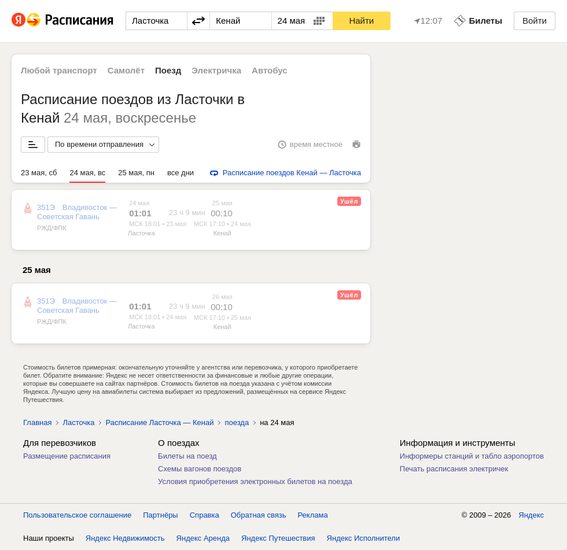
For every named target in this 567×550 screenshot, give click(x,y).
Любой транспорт (59, 70)
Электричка (216, 70)
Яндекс (531, 515)
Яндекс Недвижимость (125, 538)
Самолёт (126, 70)
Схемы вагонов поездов (199, 468)
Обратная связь (258, 515)
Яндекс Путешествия (278, 538)
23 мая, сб (39, 172)
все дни (180, 172)
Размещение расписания (67, 456)
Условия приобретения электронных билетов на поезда (255, 481)
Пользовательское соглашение (77, 515)
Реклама (313, 515)
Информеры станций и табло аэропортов (472, 456)
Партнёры (160, 515)
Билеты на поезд (187, 456)
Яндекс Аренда (203, 538)
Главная (37, 422)
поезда (236, 422)
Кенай (222, 233)
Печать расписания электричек (454, 468)
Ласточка (141, 233)
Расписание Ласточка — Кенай (159, 422)
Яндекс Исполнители (363, 538)
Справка (204, 515)
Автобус (270, 70)
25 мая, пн (136, 172)
